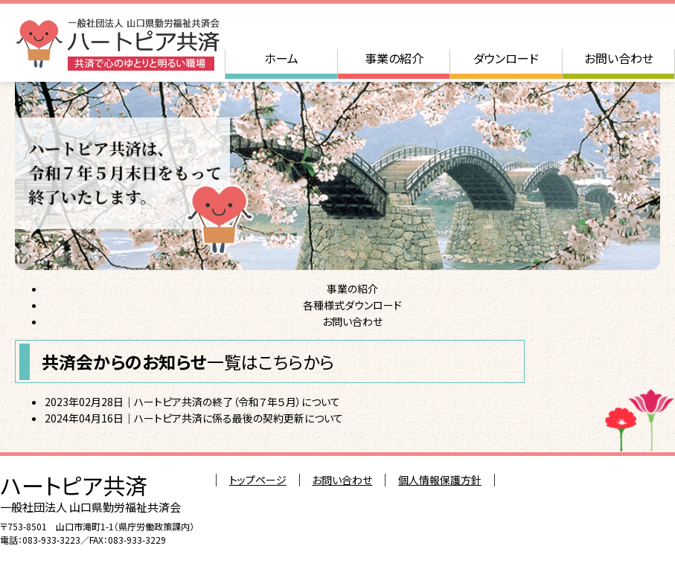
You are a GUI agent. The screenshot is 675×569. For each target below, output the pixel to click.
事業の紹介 (394, 58)
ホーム (281, 58)
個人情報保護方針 (440, 479)
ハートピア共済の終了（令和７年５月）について (237, 401)
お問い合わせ (618, 58)
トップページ (258, 479)
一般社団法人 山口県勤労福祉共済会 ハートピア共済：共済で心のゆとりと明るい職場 (117, 45)
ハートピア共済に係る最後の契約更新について (238, 418)
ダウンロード (506, 58)
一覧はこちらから (270, 361)
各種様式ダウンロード (352, 305)
